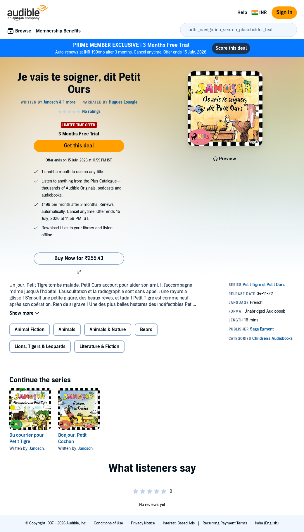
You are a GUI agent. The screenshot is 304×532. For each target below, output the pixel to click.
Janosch (37, 448)
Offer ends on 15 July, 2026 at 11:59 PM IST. (79, 160)
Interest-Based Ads (179, 523)
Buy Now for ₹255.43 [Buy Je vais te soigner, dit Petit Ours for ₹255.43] (78, 258)
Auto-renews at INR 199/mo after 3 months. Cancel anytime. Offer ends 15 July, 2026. (131, 48)
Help (242, 13)
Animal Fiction (29, 330)
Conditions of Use (109, 523)
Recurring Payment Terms (225, 523)
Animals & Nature (107, 330)
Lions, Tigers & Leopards (40, 346)
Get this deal (79, 146)
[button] (79, 271)
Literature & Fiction (99, 346)
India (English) (267, 523)
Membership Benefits (58, 31)
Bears (146, 330)
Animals (66, 330)
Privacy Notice (143, 523)
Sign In (284, 12)
